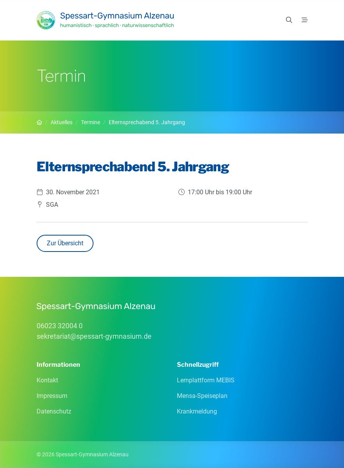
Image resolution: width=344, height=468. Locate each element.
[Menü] (305, 20)
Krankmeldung (197, 411)
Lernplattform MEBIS (206, 380)
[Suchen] (289, 20)
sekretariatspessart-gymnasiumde (94, 336)
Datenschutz (54, 411)
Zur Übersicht (65, 243)
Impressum (52, 395)
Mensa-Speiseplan (202, 395)
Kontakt (47, 380)
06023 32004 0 (60, 326)
